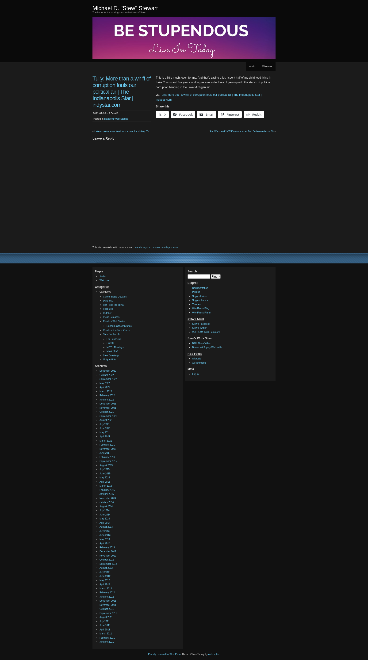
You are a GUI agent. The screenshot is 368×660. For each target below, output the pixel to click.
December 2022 (108, 371)
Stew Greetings (111, 355)
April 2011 (105, 629)
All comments (199, 363)
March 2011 (106, 633)
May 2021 (105, 432)
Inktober (107, 313)
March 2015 (106, 486)
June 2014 (105, 514)
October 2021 (107, 412)
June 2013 (105, 535)
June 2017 (105, 453)
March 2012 (106, 588)
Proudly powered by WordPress (164, 654)
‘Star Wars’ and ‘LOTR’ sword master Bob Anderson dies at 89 (241, 131)
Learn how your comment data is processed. (157, 247)
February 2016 (107, 457)
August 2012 (106, 568)
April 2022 (105, 387)
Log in (195, 374)
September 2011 (108, 613)
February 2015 (107, 490)
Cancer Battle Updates (115, 296)
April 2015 (105, 482)
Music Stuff (112, 351)
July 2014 (105, 510)
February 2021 (107, 444)
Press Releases (111, 317)
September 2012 (108, 564)
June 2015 (105, 473)
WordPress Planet (201, 312)
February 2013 (107, 547)
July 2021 (105, 424)
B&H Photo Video (201, 343)
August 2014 (106, 506)
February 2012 (107, 592)
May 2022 (105, 383)
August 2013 (106, 527)
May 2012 (105, 580)
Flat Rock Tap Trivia (113, 305)
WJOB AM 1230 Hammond (206, 332)
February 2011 (107, 638)
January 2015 (107, 494)
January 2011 (107, 642)
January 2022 (107, 399)
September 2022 (108, 379)
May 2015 (105, 477)
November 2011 (108, 605)
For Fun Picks (114, 339)
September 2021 (108, 416)
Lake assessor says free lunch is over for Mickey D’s (121, 131)
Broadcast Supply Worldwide (207, 347)
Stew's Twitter (199, 328)
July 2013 (105, 531)
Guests (110, 343)
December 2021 (108, 403)
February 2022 (107, 395)
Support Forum (200, 300)
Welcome (267, 66)
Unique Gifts (109, 359)
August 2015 (106, 465)
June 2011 (105, 625)
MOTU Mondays (115, 347)
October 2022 (107, 375)
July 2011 (105, 621)
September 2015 (108, 461)
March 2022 (106, 391)
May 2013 (105, 539)
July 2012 (105, 572)
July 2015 (105, 469)
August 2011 (106, 617)
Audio (252, 66)
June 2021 (105, 428)
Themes (196, 304)
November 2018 (108, 449)
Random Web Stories (116, 118)
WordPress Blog (200, 308)
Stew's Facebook (201, 324)
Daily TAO (108, 300)
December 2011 (108, 600)
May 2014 (105, 518)
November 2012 (108, 555)
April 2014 (105, 523)
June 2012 (105, 576)
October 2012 (107, 559)
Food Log (108, 309)
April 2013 (105, 543)
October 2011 (107, 609)
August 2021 (106, 420)
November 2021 (108, 408)
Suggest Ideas (199, 296)
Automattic (213, 654)
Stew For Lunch (111, 334)
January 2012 (107, 596)
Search (192, 271)
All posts (196, 358)
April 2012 (105, 584)
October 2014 (107, 502)
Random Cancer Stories (119, 326)
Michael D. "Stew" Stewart (125, 8)
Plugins (196, 292)
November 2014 (108, 498)
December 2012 (108, 551)
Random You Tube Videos (116, 330)
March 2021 (106, 440)
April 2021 (105, 436)
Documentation (200, 288)
